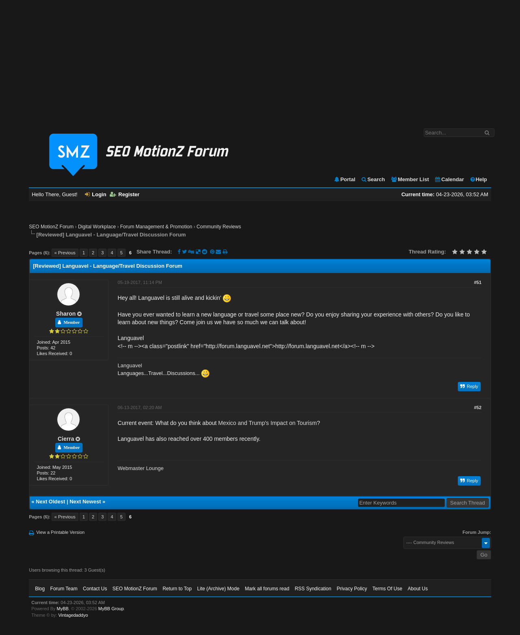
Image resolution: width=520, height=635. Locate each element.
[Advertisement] (260, 60)
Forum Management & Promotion (156, 227)
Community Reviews (219, 227)
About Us (418, 589)
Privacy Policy (352, 589)
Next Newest (85, 501)
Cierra (66, 439)
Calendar (449, 179)
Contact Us (95, 589)
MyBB (63, 608)
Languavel (130, 365)
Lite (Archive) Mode (218, 589)
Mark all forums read (267, 589)
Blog (40, 589)
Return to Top (177, 589)
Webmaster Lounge (141, 468)
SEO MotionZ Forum (51, 227)
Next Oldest (50, 501)
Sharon (66, 313)
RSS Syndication (313, 589)
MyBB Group (111, 608)
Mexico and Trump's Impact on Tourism (267, 423)
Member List (409, 179)
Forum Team (64, 589)
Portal (344, 179)
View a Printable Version (60, 532)
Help (478, 179)
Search (373, 179)
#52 (477, 407)
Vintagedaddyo (73, 615)
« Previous (65, 252)
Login (95, 194)
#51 (477, 282)
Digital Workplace (97, 227)
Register (124, 194)
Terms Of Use (387, 589)
